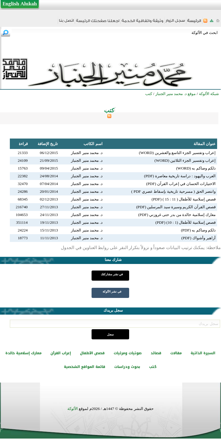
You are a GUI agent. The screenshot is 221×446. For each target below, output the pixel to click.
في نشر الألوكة (112, 291)
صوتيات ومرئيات (128, 353)
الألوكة (72, 408)
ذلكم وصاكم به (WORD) (196, 168)
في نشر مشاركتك (112, 274)
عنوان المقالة (205, 144)
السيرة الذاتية (203, 353)
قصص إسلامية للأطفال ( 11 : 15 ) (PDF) (184, 199)
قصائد (156, 353)
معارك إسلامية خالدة (23, 353)
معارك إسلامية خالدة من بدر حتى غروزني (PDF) (177, 214)
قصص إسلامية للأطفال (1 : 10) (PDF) (185, 222)
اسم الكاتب (93, 144)
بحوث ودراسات (127, 366)
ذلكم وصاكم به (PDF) (198, 230)
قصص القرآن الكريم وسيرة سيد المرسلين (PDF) (176, 207)
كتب (153, 366)
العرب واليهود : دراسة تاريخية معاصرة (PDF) (180, 176)
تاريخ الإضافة (48, 144)
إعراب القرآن (60, 353)
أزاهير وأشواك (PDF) (198, 238)
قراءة (23, 144)
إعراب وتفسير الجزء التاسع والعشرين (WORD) (177, 152)
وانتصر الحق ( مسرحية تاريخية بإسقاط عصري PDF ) (173, 191)
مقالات (176, 353)
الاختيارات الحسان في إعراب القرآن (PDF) (181, 183)
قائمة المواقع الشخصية (84, 366)
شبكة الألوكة (209, 93)
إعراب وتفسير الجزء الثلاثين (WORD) (185, 160)
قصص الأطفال (92, 353)
